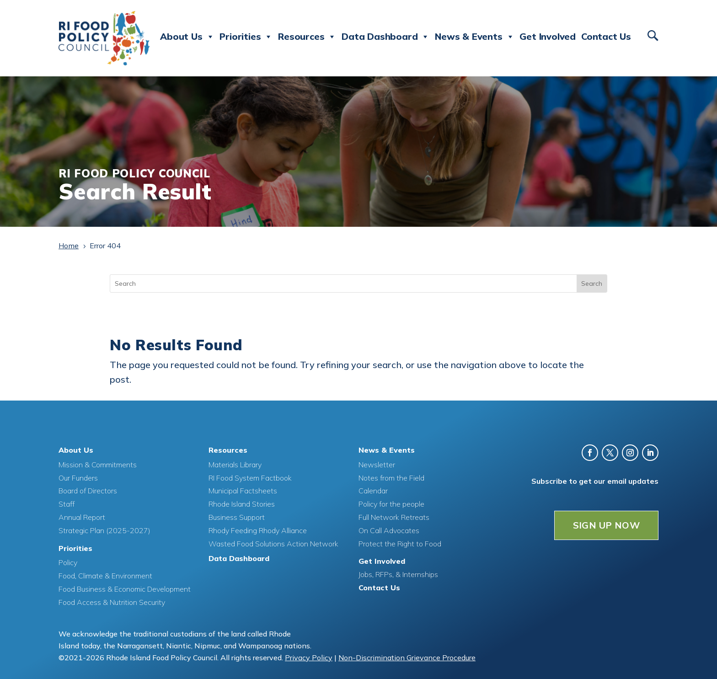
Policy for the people (391, 503)
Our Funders (78, 477)
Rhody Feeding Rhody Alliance (258, 530)
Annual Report (82, 516)
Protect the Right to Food (399, 543)
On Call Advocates (388, 530)
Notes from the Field (391, 477)
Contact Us (606, 36)
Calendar (373, 490)
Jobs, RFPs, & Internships (398, 574)
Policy (68, 562)
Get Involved (547, 36)
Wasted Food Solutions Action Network (273, 543)
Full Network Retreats (393, 516)
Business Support (237, 516)
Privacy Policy (308, 657)
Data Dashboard (385, 36)
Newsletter (376, 464)
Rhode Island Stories (242, 503)
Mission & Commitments (98, 464)
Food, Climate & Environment (105, 575)
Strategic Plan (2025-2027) (104, 530)
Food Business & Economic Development (125, 588)
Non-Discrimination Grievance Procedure (407, 657)
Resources (307, 36)
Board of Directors (88, 490)
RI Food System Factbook (250, 477)
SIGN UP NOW (606, 524)
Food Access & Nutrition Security (112, 601)
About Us (187, 36)
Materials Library (235, 464)
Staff (67, 503)
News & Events (474, 36)
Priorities (246, 36)
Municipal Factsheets (243, 490)
